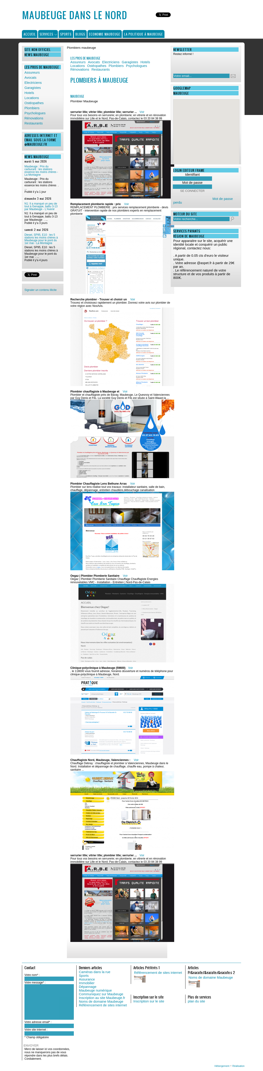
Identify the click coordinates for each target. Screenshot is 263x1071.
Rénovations (33, 118)
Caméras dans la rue (94, 972)
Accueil (30, 34)
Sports (66, 34)
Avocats (30, 77)
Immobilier (87, 983)
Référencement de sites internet (103, 1005)
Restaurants (33, 123)
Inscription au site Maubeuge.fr (102, 998)
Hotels (29, 93)
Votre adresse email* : (37, 1022)
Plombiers (31, 108)
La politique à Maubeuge (143, 34)
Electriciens (33, 82)
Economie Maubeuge (104, 34)
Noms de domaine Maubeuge (101, 1001)
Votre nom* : (32, 975)
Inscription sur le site (148, 1001)
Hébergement (222, 1066)
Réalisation (238, 1066)
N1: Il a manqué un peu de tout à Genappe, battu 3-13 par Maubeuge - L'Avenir (40, 206)
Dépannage (87, 987)
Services (46, 34)
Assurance (87, 979)
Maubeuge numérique (95, 990)
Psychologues (34, 113)
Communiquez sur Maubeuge (101, 994)
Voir (142, 112)
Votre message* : (34, 982)
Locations (31, 98)
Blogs (80, 34)
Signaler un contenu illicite (40, 290)
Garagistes (32, 88)
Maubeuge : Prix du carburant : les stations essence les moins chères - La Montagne (41, 170)
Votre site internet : (36, 1029)
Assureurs (32, 72)
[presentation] (203, 63)
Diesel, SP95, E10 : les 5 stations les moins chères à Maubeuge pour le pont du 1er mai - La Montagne (41, 239)
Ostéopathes (34, 103)
